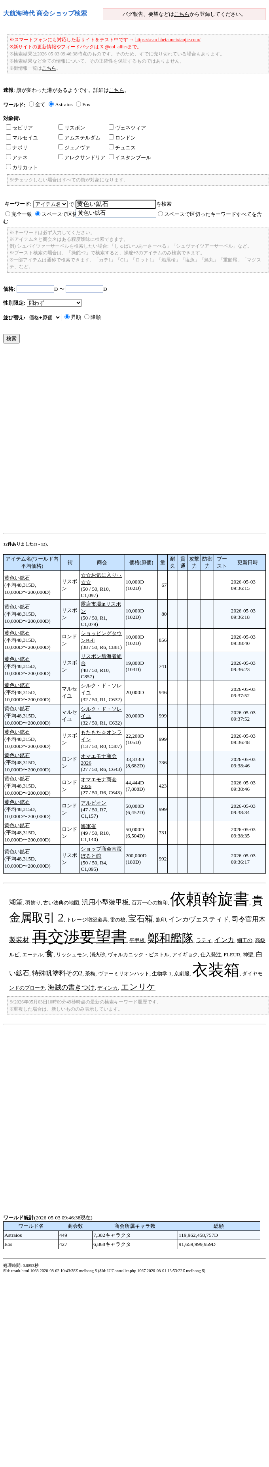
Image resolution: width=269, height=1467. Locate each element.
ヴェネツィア (127, 128)
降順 (96, 317)
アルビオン (93, 803)
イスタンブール (130, 157)
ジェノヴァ (74, 148)
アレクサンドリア (82, 157)
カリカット (22, 167)
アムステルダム (79, 138)
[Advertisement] (90, 440)
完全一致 (21, 214)
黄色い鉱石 (17, 578)
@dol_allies (116, 47)
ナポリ (17, 148)
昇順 (76, 317)
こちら (181, 14)
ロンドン (122, 138)
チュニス (122, 148)
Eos (86, 104)
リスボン (71, 128)
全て (40, 104)
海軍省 (88, 826)
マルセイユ (22, 138)
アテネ (17, 157)
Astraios (63, 104)
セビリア (19, 128)
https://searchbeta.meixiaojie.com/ (168, 39)
